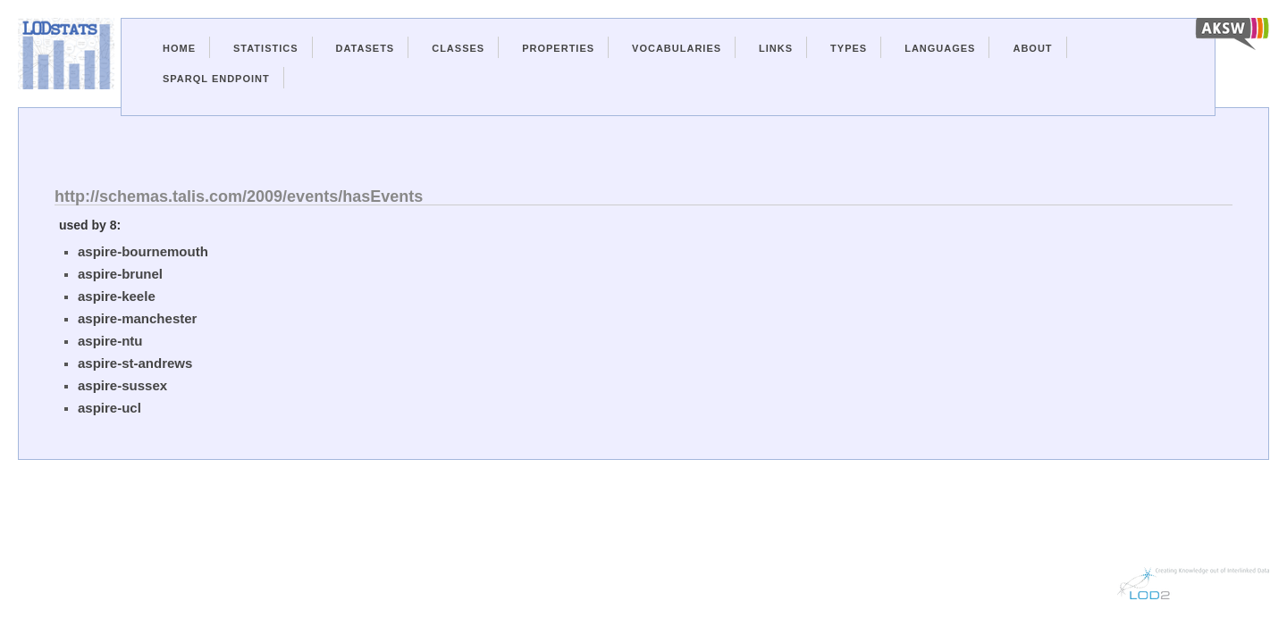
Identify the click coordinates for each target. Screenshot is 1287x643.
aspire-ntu (110, 340)
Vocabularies (676, 48)
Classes (458, 48)
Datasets (365, 48)
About (1032, 48)
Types (848, 48)
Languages (939, 48)
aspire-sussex (122, 385)
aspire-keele (117, 296)
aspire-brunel (120, 273)
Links (776, 48)
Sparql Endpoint (216, 78)
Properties (558, 48)
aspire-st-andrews (135, 363)
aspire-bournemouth (143, 251)
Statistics (266, 48)
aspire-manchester (137, 318)
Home (179, 48)
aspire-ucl (109, 407)
